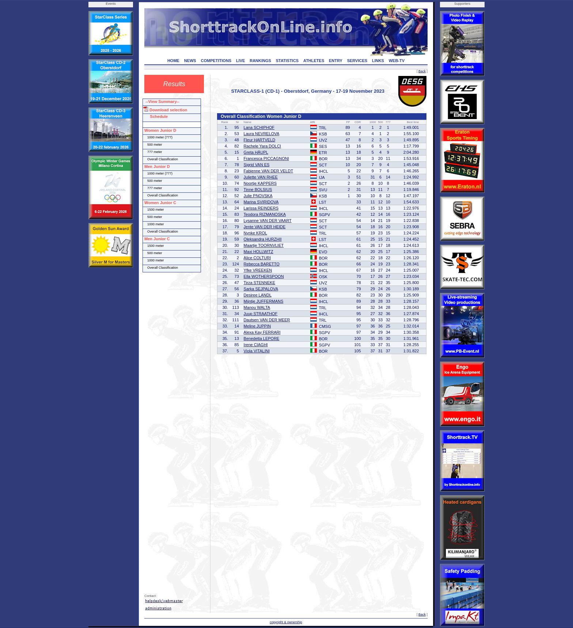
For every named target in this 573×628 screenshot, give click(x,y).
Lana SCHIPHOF (259, 127)
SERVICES (357, 60)
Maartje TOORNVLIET (264, 245)
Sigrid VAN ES (257, 164)
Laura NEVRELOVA (262, 133)
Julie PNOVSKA (258, 196)
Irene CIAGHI (256, 344)
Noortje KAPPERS (260, 183)
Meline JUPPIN (257, 326)
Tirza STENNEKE (259, 282)
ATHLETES (313, 60)
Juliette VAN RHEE (261, 177)
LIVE (240, 60)
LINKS (378, 60)
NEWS (190, 60)
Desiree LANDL (258, 295)
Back (422, 71)
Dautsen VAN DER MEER (267, 320)
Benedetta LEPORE (262, 338)
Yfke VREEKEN (258, 270)
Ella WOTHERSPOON (264, 276)
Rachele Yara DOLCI (262, 146)
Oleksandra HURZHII (263, 239)
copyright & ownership (286, 622)
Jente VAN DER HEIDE (265, 227)
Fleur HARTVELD (260, 140)
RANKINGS (260, 60)
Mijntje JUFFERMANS (264, 301)
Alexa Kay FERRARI (262, 332)
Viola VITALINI (257, 351)
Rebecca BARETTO (262, 264)
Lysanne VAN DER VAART (268, 220)
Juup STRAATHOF (261, 313)
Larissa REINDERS (261, 208)
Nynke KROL (255, 233)
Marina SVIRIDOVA (261, 202)
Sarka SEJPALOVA (261, 289)
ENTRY (335, 60)
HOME (173, 60)
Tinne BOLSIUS (258, 189)
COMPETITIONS (216, 60)
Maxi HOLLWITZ (258, 251)
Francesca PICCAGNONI (266, 158)
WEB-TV (397, 60)
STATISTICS (287, 60)
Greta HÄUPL (256, 152)
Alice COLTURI (257, 258)
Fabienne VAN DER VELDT (268, 171)
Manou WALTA (257, 307)
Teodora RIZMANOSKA (265, 214)
